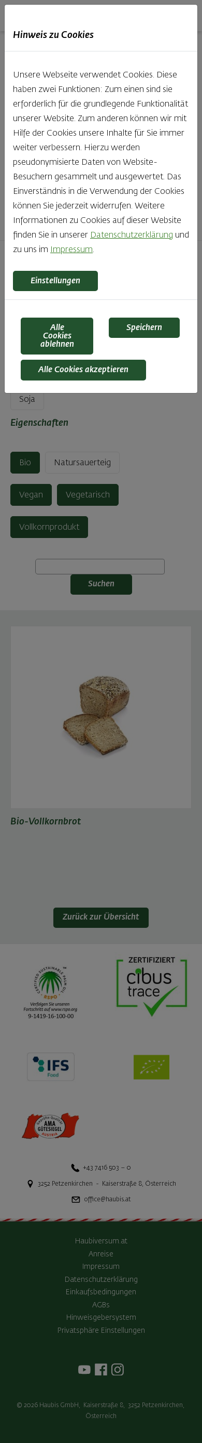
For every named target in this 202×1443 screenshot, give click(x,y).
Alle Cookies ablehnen (57, 336)
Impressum (71, 250)
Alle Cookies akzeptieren (83, 370)
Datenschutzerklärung (131, 235)
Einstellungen (55, 281)
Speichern (144, 328)
